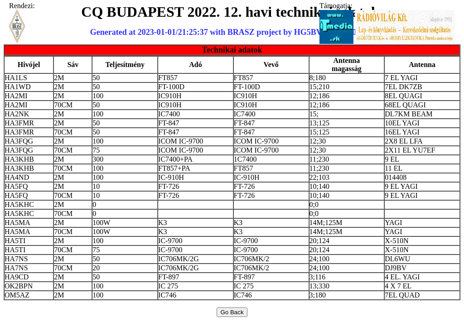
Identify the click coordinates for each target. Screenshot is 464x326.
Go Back (231, 312)
